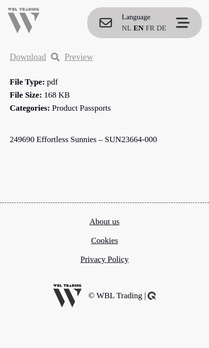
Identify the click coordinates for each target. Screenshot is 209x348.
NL (126, 28)
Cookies (104, 240)
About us (105, 221)
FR (149, 28)
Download (28, 57)
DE (161, 28)
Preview (72, 57)
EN (138, 28)
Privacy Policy (104, 259)
